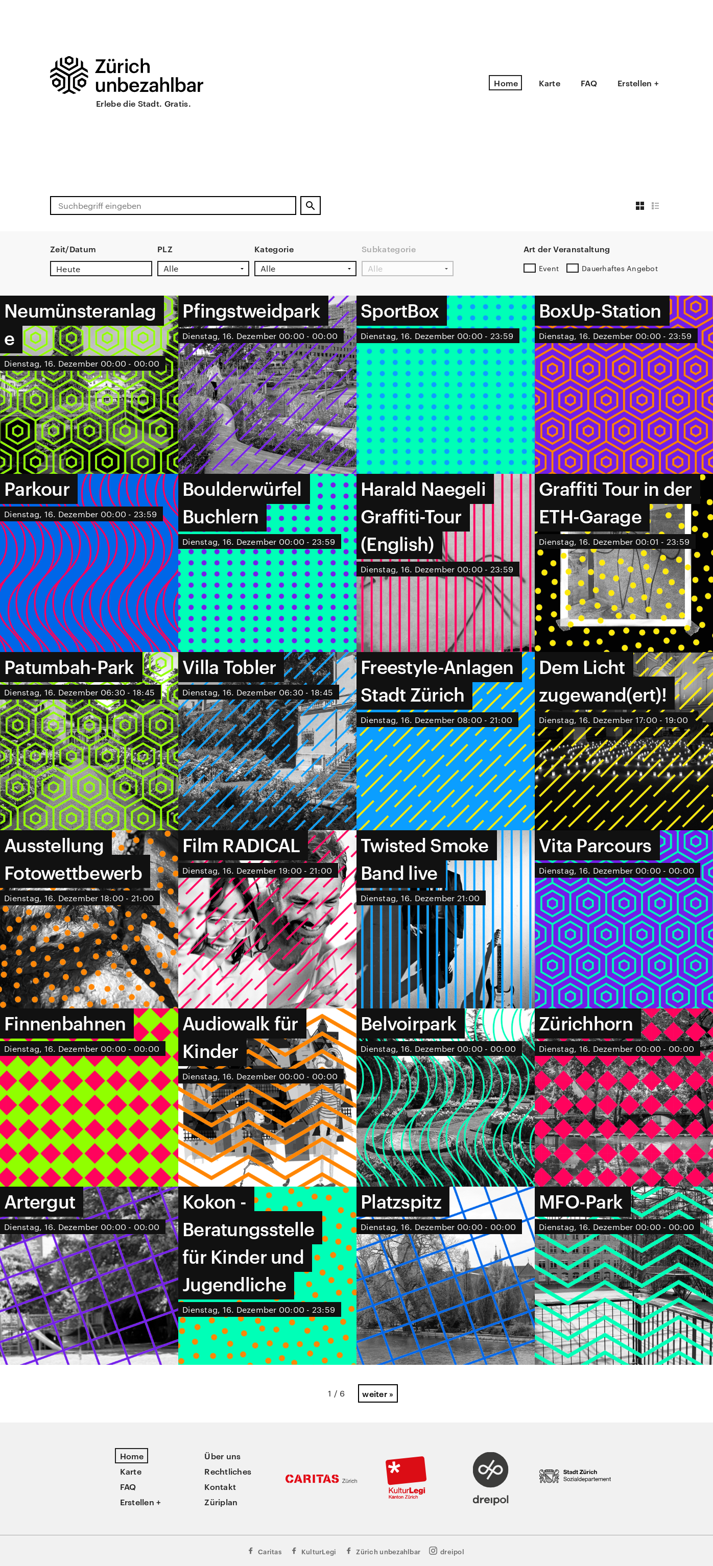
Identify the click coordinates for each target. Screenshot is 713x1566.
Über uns (222, 1455)
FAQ (589, 82)
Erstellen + (638, 82)
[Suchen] (310, 205)
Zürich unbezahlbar (382, 1551)
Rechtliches (227, 1471)
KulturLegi (313, 1551)
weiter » (377, 1393)
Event (549, 268)
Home (506, 82)
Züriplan (220, 1501)
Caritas (263, 1551)
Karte (549, 82)
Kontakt (220, 1486)
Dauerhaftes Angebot (620, 268)
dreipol (446, 1551)
